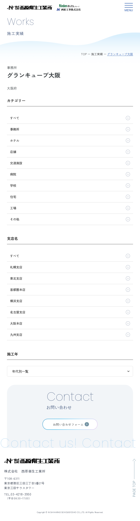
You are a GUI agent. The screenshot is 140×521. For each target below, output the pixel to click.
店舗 (13, 152)
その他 (14, 219)
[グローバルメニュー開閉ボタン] (128, 7)
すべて (14, 118)
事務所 (14, 129)
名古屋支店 (17, 312)
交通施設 (16, 163)
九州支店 (16, 334)
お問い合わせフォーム (68, 424)
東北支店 (16, 278)
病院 (13, 174)
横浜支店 (16, 301)
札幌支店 (16, 267)
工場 (13, 208)
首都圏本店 (17, 289)
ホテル (14, 140)
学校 (13, 185)
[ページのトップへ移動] (134, 478)
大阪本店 (16, 323)
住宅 (13, 197)
